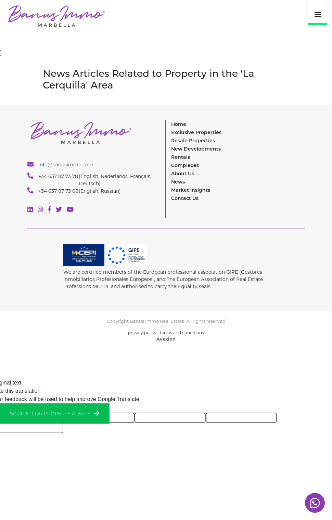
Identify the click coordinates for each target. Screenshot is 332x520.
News (178, 182)
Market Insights (190, 190)
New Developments (196, 149)
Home (178, 124)
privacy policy (142, 332)
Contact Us (185, 198)
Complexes (185, 165)
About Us (182, 173)
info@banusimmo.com (60, 164)
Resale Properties (193, 141)
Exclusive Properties (196, 132)
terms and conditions (182, 332)
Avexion (166, 339)
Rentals (180, 157)
